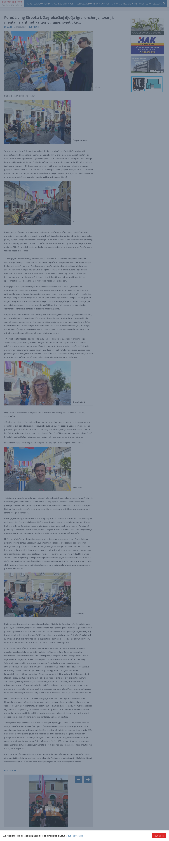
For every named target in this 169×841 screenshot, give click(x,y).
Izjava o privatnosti (74, 835)
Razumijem (159, 835)
